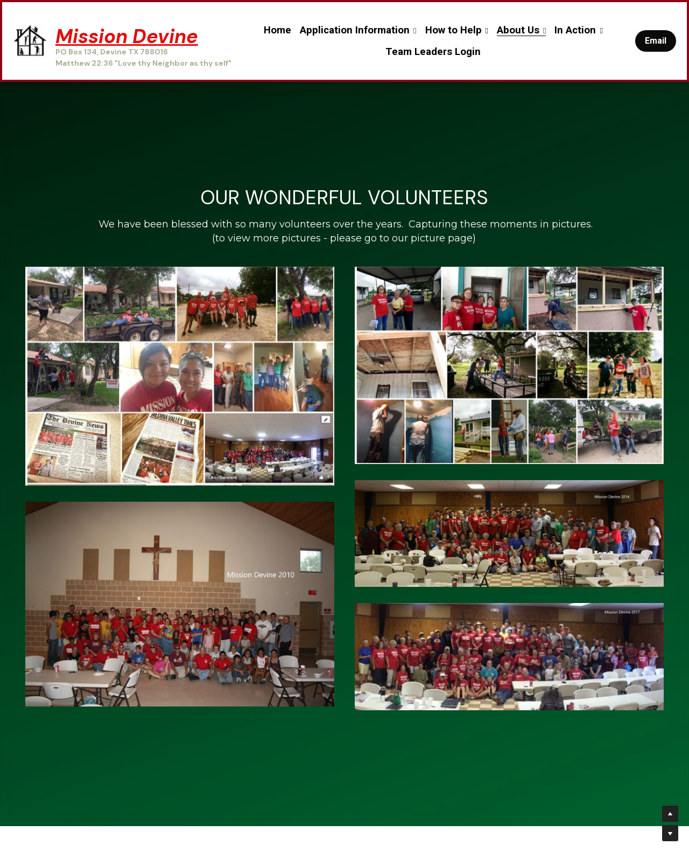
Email (655, 41)
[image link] (30, 40)
